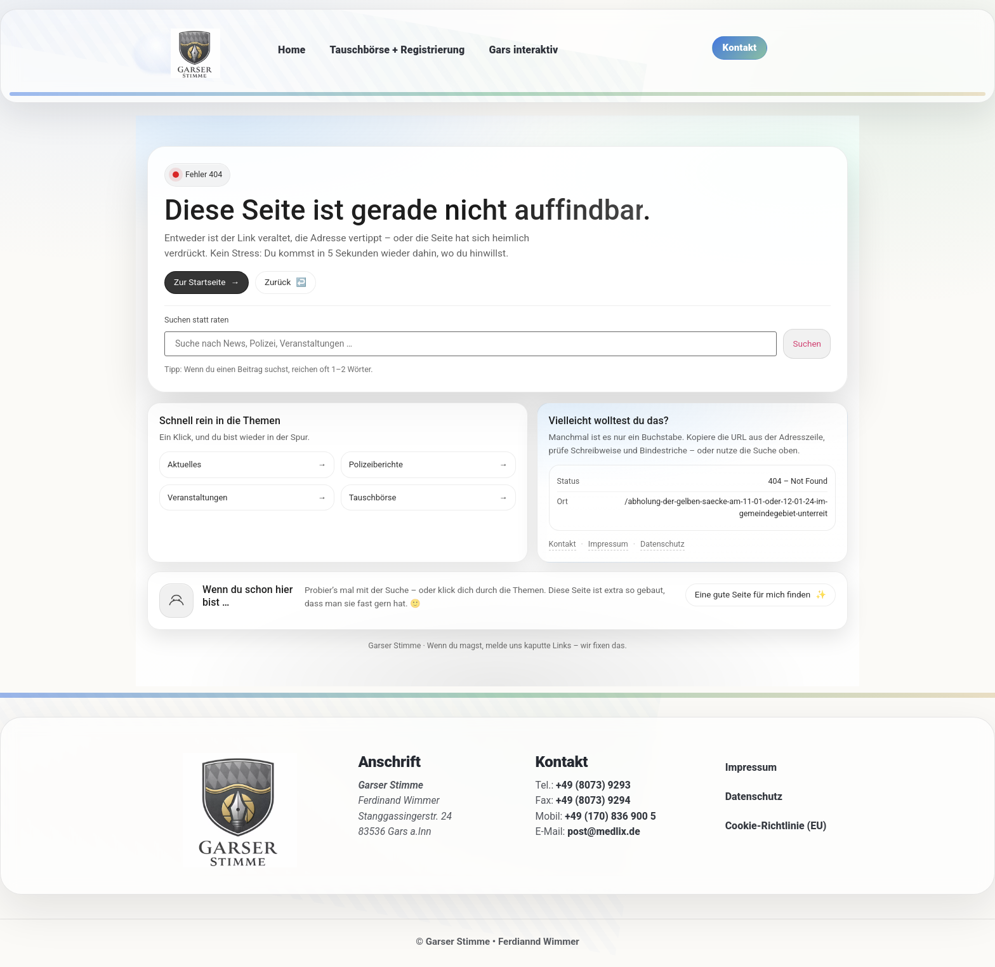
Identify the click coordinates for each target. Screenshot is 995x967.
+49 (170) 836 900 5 (610, 816)
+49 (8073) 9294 (593, 800)
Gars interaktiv (523, 50)
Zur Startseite (206, 282)
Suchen (807, 343)
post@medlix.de (603, 831)
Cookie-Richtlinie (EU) (776, 826)
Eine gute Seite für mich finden (760, 594)
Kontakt (562, 544)
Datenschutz (662, 544)
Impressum (608, 544)
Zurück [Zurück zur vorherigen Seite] (285, 282)
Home (291, 50)
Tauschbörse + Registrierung (397, 50)
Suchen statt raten (196, 320)
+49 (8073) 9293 (593, 785)
